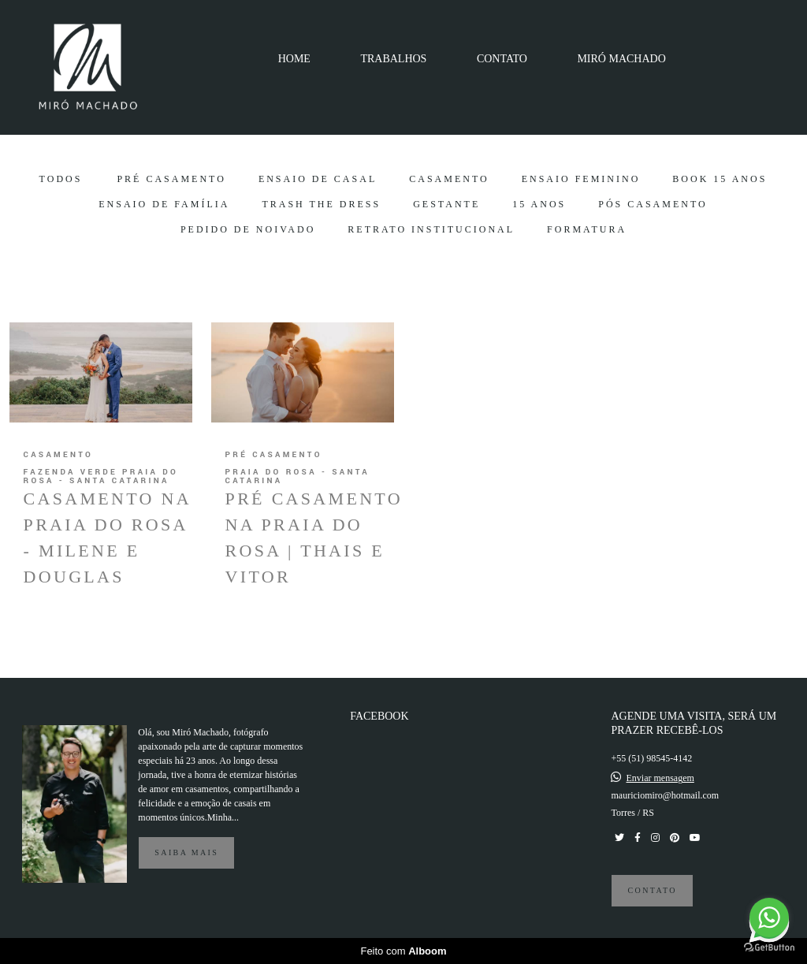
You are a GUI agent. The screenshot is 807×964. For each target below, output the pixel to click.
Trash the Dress (321, 204)
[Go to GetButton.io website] (769, 948)
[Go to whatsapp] (769, 917)
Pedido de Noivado (247, 229)
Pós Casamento (652, 204)
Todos (61, 179)
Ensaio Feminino (581, 179)
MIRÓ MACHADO (621, 59)
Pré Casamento (171, 179)
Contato (651, 890)
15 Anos (539, 204)
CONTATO (502, 59)
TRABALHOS (393, 59)
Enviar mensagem (660, 778)
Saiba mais (186, 852)
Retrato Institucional (431, 229)
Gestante (446, 204)
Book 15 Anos (719, 179)
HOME (294, 59)
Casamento (449, 179)
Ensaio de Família (164, 204)
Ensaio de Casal (317, 179)
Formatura (587, 229)
